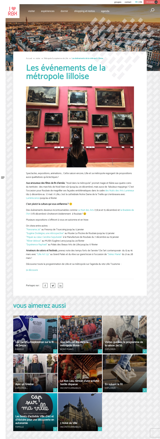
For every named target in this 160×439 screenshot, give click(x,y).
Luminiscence (33, 198)
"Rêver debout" (33, 241)
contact (128, 2)
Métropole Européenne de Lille (56, 58)
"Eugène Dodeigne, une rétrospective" (45, 233)
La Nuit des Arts (86, 210)
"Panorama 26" (33, 230)
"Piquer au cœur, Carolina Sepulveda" (44, 237)
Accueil (29, 58)
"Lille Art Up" (43, 254)
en (140, 2)
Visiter (31, 11)
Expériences (47, 11)
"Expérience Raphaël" (36, 245)
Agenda (105, 11)
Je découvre (32, 270)
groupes (117, 2)
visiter (38, 58)
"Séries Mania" (114, 254)
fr (136, 2)
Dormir (64, 11)
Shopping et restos (84, 11)
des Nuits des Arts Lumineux (119, 191)
